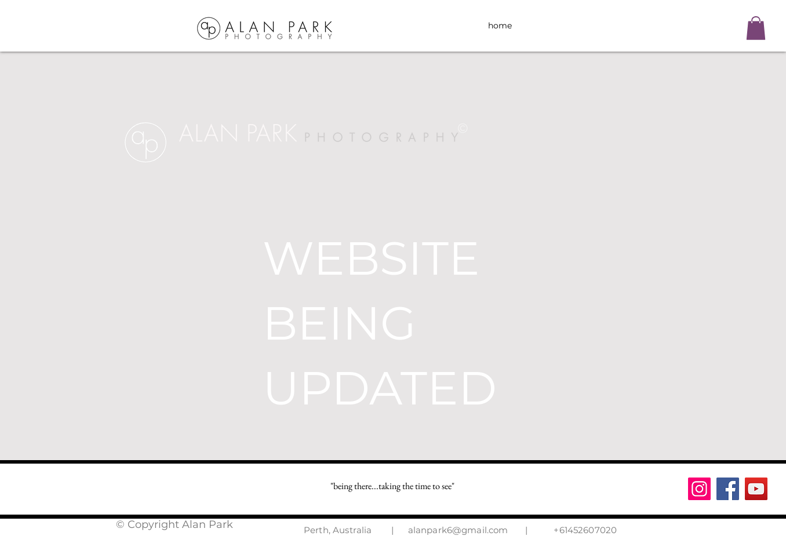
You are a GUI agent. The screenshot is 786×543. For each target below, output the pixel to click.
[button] (756, 28)
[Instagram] (699, 489)
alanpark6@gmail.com (458, 529)
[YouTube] (756, 489)
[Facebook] (727, 489)
